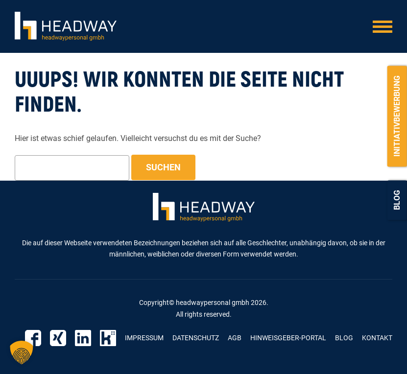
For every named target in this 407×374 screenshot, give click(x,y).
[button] (21, 352)
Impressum (144, 338)
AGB (234, 338)
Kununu (108, 338)
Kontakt (377, 338)
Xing (58, 338)
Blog (397, 200)
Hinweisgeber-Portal (288, 338)
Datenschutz (195, 338)
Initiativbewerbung (397, 116)
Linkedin (83, 338)
